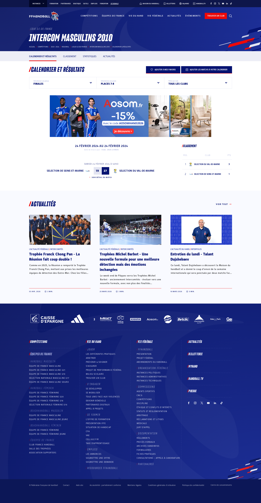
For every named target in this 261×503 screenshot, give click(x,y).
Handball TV (196, 379)
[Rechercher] (230, 15)
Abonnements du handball (152, 362)
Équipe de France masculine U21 (47, 370)
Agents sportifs (146, 391)
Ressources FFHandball (102, 468)
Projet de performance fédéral (104, 370)
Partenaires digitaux (98, 405)
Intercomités (56, 249)
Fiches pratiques (146, 454)
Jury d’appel (143, 427)
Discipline (142, 403)
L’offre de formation (98, 419)
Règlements (143, 438)
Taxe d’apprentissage (98, 443)
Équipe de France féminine (44, 393)
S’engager (94, 384)
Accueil (32, 47)
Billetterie (196, 354)
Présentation (144, 354)
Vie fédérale (155, 15)
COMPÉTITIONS (144, 399)
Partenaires (66, 4)
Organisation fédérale (153, 368)
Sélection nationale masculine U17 (49, 378)
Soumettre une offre (98, 458)
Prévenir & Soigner (97, 362)
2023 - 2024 (55, 47)
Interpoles (196, 249)
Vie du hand (136, 15)
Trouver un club (95, 378)
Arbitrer (91, 358)
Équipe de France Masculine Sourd (49, 382)
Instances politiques (148, 373)
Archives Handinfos (148, 446)
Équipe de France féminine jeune (47, 434)
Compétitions (89, 15)
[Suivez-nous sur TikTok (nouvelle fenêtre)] (231, 3)
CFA (88, 431)
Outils (85, 4)
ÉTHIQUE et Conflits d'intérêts (154, 407)
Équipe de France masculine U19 (47, 374)
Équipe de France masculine (45, 366)
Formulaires (144, 450)
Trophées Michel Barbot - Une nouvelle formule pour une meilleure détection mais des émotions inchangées (129, 262)
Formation (54, 4)
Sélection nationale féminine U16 (48, 405)
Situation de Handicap (98, 427)
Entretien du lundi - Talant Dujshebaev (191, 257)
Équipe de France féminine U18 (46, 401)
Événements (193, 15)
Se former (93, 415)
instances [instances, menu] (38, 3)
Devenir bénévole (96, 401)
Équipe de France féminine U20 (46, 397)
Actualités (174, 15)
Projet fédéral (145, 358)
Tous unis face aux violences (103, 397)
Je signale (115, 4)
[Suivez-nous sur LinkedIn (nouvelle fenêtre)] (227, 3)
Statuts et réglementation (152, 411)
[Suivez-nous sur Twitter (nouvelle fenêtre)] (219, 3)
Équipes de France (113, 15)
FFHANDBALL (145, 349)
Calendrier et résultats (42, 56)
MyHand (193, 366)
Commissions (146, 387)
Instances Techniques (149, 381)
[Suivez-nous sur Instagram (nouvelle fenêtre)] (215, 3)
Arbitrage (142, 415)
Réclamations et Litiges (150, 419)
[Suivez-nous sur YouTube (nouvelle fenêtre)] (223, 3)
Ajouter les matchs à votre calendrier (206, 69)
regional (65, 47)
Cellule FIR (92, 439)
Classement (69, 56)
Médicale (142, 423)
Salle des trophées (40, 449)
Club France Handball (42, 445)
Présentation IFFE (96, 423)
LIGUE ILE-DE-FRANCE (79, 47)
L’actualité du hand (179, 249)
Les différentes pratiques (100, 354)
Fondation (104, 4)
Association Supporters (42, 453)
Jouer (91, 349)
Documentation (148, 433)
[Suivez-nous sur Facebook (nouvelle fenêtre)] (211, 3)
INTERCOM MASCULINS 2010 (100, 47)
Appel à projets (94, 409)
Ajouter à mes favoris (163, 69)
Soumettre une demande (100, 462)
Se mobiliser (93, 393)
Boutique (77, 4)
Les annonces (93, 454)
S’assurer (91, 366)
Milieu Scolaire (95, 374)
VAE (88, 435)
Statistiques (89, 56)
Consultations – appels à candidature (158, 458)
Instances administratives (152, 377)
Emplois (94, 4)
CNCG (139, 395)
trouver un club (215, 15)
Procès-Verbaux (146, 442)
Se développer (94, 389)
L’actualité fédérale (39, 249)
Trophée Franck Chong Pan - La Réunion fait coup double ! (54, 257)
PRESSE (193, 391)
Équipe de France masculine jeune (48, 419)
